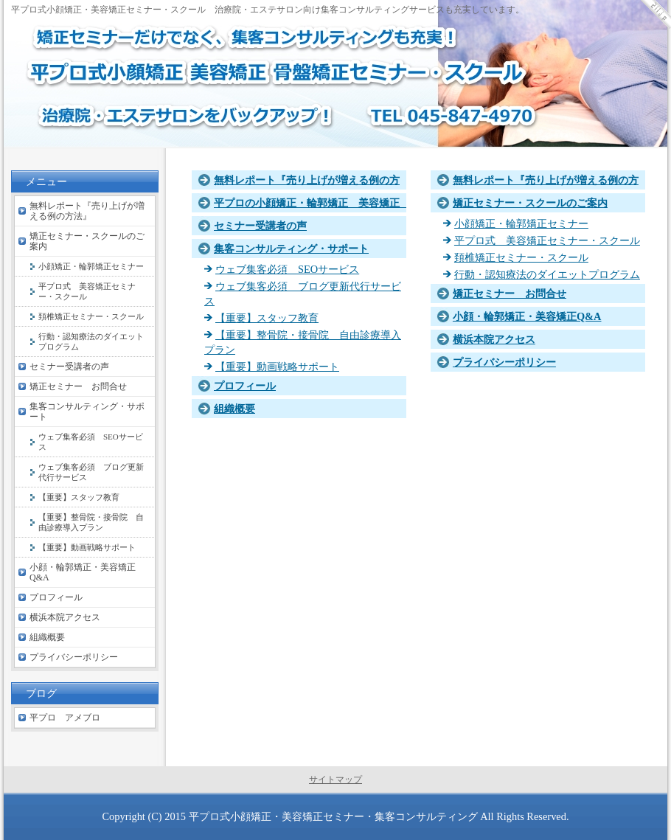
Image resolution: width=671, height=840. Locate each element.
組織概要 (234, 408)
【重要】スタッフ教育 (267, 318)
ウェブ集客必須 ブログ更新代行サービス (91, 472)
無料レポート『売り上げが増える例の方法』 (87, 211)
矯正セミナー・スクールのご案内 (530, 203)
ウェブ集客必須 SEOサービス (287, 269)
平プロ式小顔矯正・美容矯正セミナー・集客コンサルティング (333, 816)
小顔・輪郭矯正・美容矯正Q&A (527, 316)
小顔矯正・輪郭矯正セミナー (521, 223)
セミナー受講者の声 (260, 226)
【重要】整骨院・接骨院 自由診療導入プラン (91, 522)
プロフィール (245, 386)
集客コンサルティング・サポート (291, 248)
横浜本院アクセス (494, 339)
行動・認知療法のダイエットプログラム (547, 274)
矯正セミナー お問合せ (509, 293)
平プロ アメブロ (64, 717)
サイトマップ (335, 779)
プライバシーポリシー (504, 362)
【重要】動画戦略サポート (277, 366)
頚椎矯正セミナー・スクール (521, 257)
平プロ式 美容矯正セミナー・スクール (547, 240)
